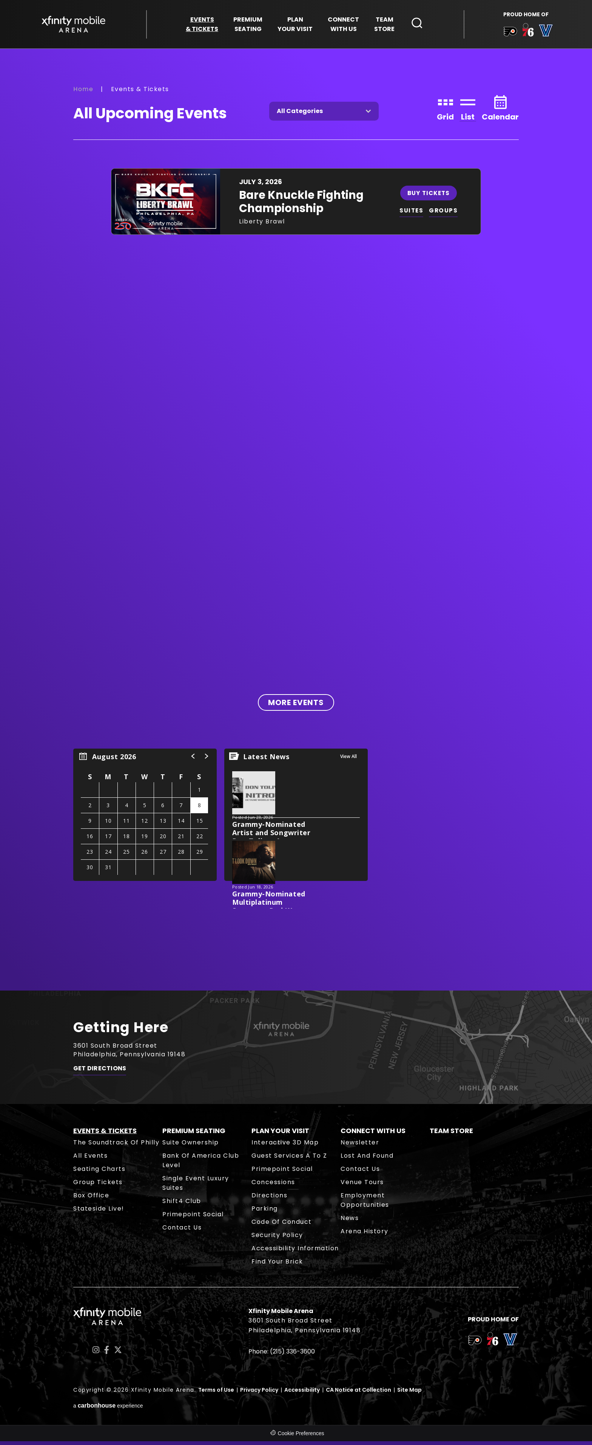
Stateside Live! (98, 1212)
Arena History (364, 1235)
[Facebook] (106, 1353)
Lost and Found (367, 1159)
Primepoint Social (193, 1218)
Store (384, 25)
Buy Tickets (430, 196)
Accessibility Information (295, 1252)
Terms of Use (216, 1393)
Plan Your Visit (280, 1134)
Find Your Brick (277, 1265)
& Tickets (202, 25)
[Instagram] (95, 1353)
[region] (145, 818)
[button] (193, 760)
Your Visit (295, 25)
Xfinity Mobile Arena (75, 25)
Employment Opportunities (365, 1204)
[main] (296, 522)
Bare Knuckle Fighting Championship (301, 205)
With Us (343, 25)
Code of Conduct (281, 1225)
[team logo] (508, 33)
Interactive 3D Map (285, 1146)
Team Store (451, 1134)
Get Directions (99, 1074)
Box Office (91, 1199)
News (350, 1221)
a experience (108, 1409)
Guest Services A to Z (289, 1159)
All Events (90, 1159)
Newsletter (360, 1146)
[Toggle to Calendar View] (500, 110)
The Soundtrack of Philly (116, 1146)
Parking (264, 1212)
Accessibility (302, 1393)
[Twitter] (118, 1353)
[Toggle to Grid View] (445, 110)
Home (83, 92)
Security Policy (277, 1238)
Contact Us (182, 1231)
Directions (269, 1199)
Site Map (409, 1393)
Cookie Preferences (301, 1437)
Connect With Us (373, 1134)
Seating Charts (99, 1172)
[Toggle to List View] (467, 110)
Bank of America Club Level (200, 1164)
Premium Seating (193, 1134)
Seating (247, 25)
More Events (296, 706)
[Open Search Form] (417, 23)
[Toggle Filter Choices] (324, 114)
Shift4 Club (181, 1204)
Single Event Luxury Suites (195, 1187)
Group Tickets (98, 1185)
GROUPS (445, 214)
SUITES (412, 214)
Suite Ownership (190, 1146)
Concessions (273, 1185)
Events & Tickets (105, 1134)
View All (348, 760)
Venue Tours (362, 1185)
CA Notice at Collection (358, 1393)
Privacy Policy (259, 1393)
